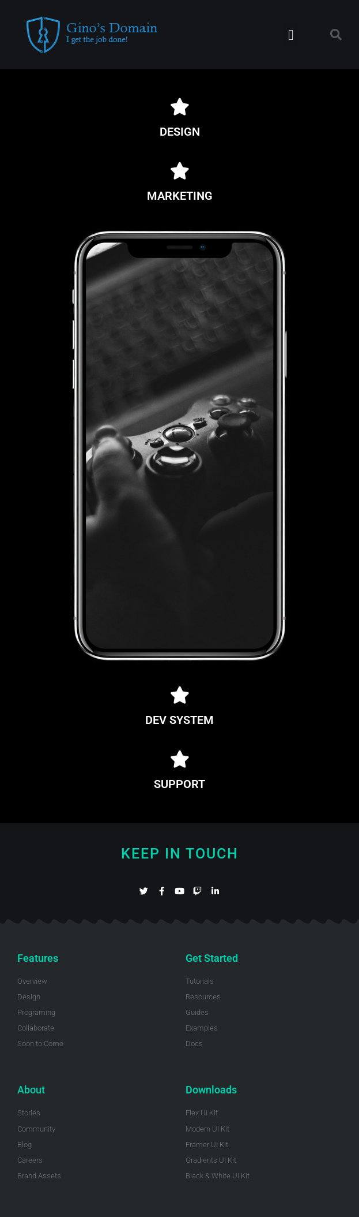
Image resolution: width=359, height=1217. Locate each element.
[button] (291, 35)
